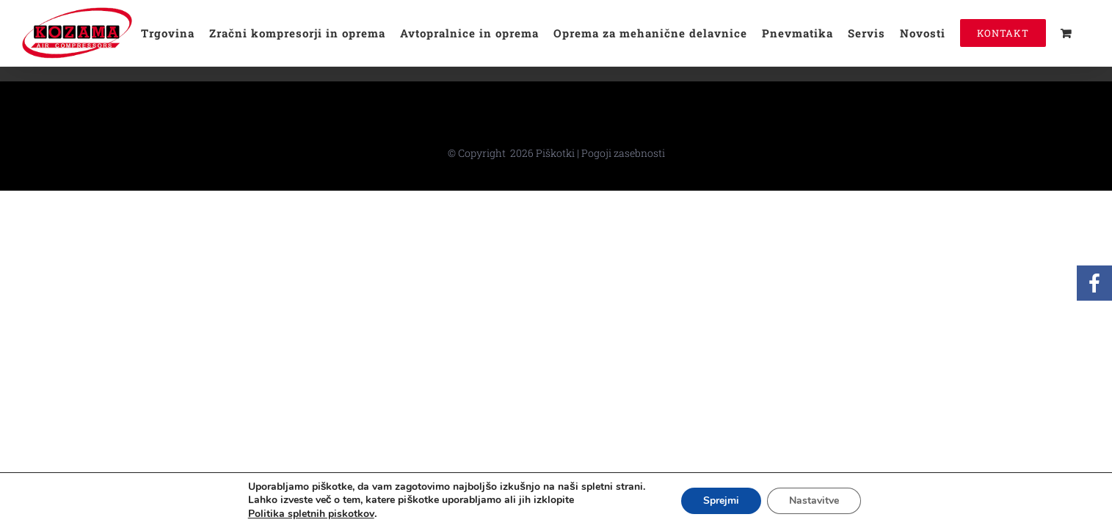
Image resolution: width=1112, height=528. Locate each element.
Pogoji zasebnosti (623, 153)
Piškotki (555, 153)
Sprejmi (721, 500)
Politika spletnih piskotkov (311, 514)
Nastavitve (814, 500)
